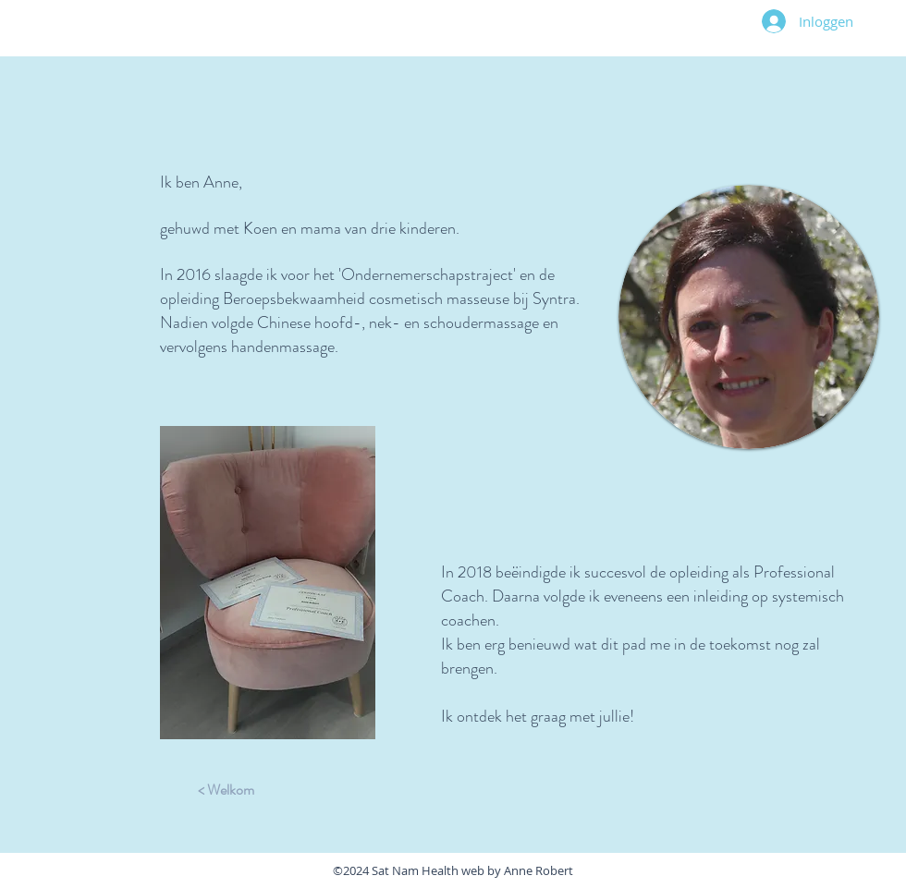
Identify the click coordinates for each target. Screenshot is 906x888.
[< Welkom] (225, 790)
